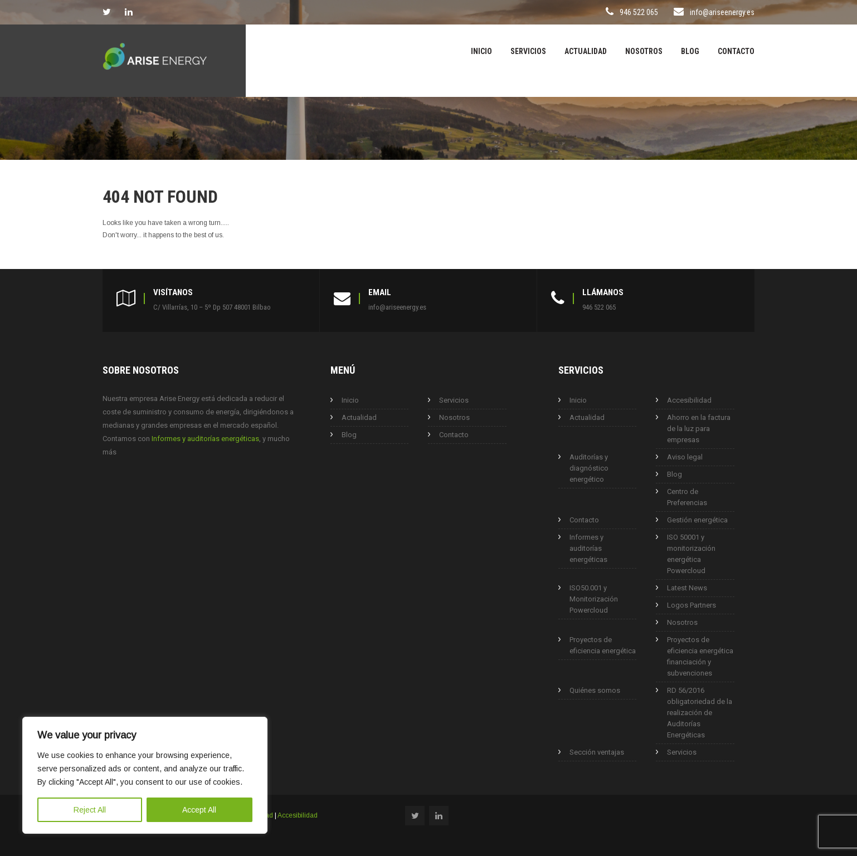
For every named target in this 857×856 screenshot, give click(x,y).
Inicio (481, 51)
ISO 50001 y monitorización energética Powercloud (691, 554)
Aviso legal (685, 457)
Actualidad (585, 51)
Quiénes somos (594, 690)
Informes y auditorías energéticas (205, 438)
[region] (144, 775)
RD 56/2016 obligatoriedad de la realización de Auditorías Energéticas (699, 712)
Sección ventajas (596, 752)
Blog (690, 51)
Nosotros (644, 51)
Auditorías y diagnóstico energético (588, 468)
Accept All (199, 809)
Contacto (736, 51)
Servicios (528, 51)
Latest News (687, 588)
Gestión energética (697, 520)
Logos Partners (691, 605)
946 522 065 (633, 12)
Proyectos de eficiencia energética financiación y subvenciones (700, 656)
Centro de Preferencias (687, 497)
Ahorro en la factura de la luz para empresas (699, 428)
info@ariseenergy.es (722, 12)
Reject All (90, 809)
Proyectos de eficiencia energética (602, 645)
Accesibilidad (689, 400)
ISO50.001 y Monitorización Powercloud (593, 599)
